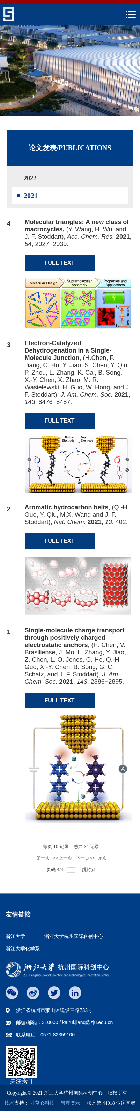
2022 (30, 178)
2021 (31, 196)
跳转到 (89, 869)
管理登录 (68, 1103)
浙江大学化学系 (23, 948)
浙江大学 (15, 936)
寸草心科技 (42, 1103)
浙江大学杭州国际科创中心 (73, 936)
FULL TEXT (60, 263)
